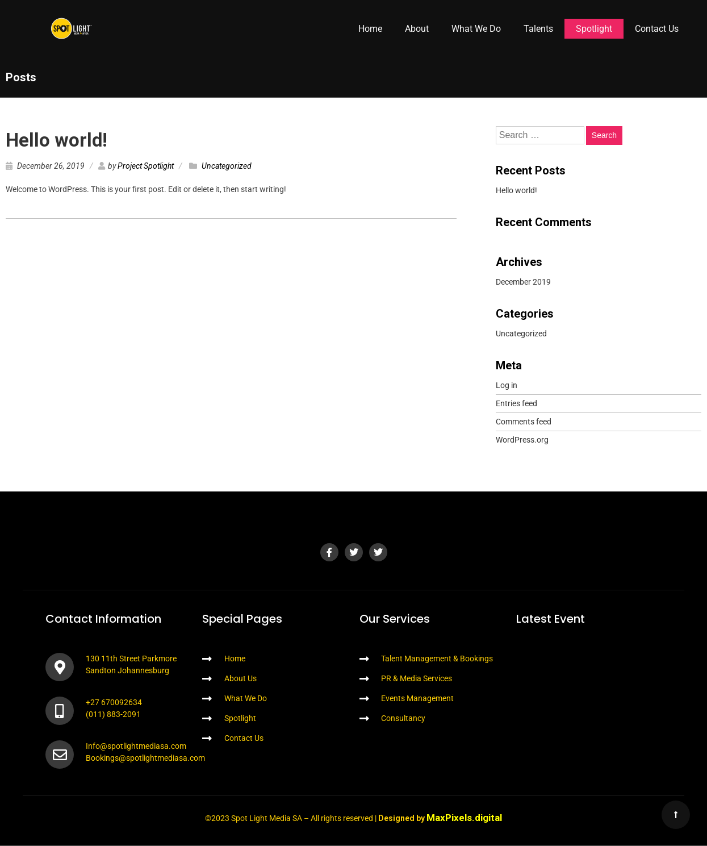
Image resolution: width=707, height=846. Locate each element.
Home (370, 28)
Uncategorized (227, 165)
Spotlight (594, 28)
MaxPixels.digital (464, 817)
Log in (506, 385)
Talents (538, 28)
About (417, 28)
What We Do (476, 28)
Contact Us (657, 28)
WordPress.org (522, 439)
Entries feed (516, 403)
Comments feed (523, 421)
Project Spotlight (146, 165)
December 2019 (523, 281)
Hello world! (56, 140)
